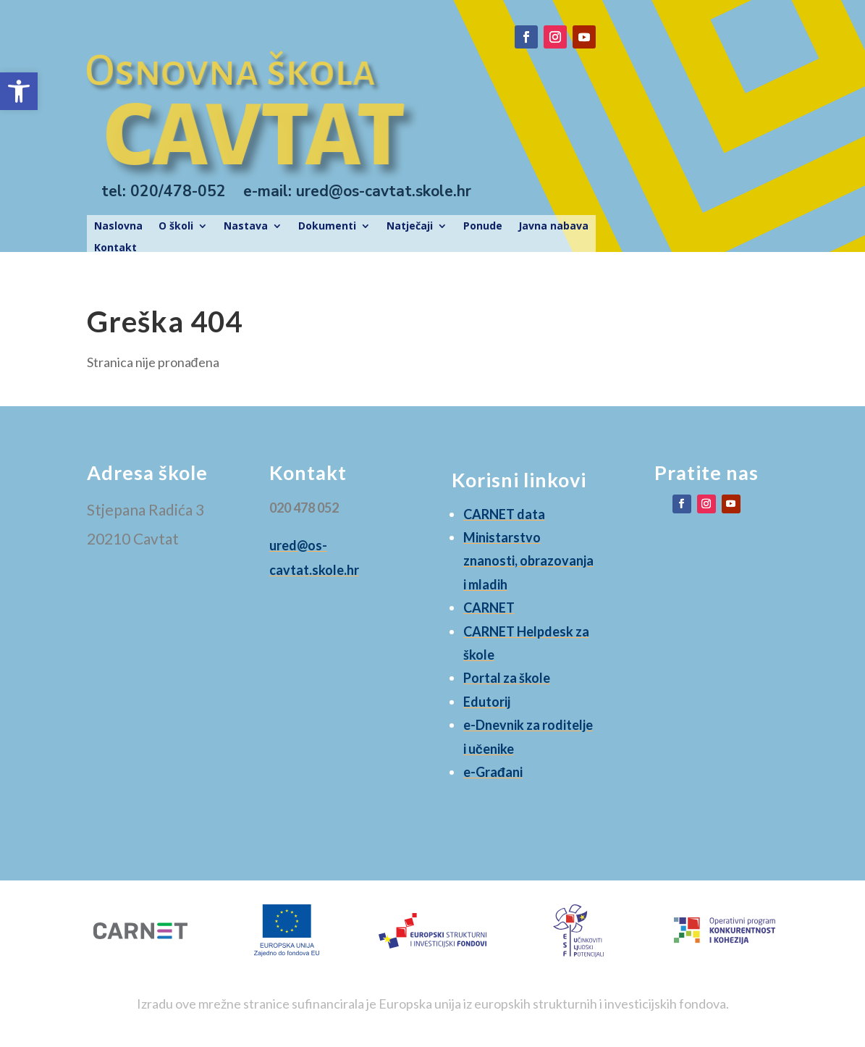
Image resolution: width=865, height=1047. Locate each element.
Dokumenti (327, 226)
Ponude (482, 226)
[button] (19, 91)
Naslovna (118, 226)
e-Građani (493, 772)
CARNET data (504, 514)
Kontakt (115, 248)
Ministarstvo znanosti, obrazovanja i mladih (528, 560)
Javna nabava (553, 226)
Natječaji (410, 226)
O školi (176, 226)
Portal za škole (506, 678)
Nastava (246, 226)
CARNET (489, 607)
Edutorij (486, 702)
